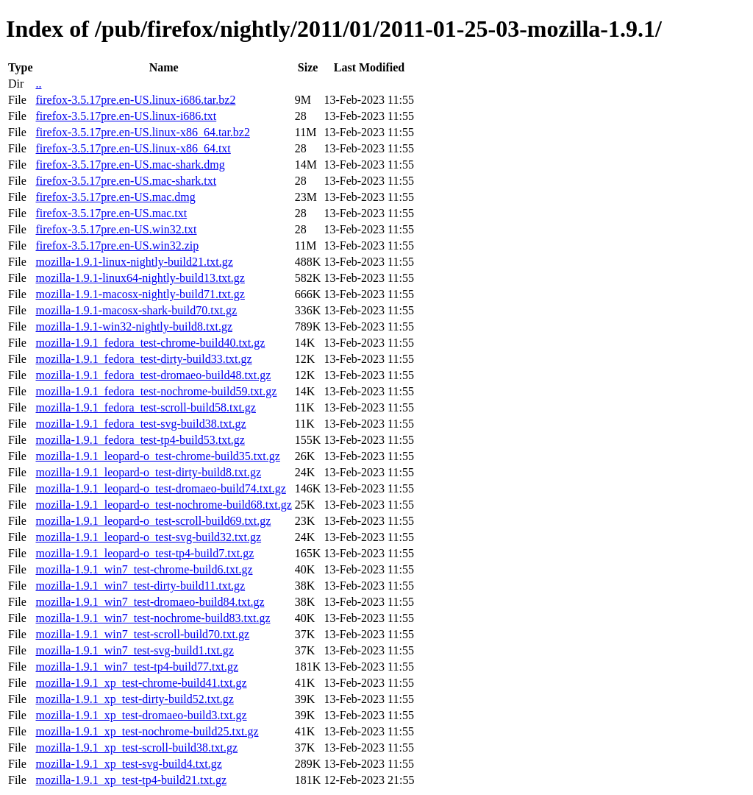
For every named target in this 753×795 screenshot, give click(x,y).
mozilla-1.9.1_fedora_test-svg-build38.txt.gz (140, 423)
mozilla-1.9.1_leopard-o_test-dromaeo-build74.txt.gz (160, 488)
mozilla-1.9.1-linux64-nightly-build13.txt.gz (139, 278)
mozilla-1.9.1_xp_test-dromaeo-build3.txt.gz (140, 715)
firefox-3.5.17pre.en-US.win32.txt (115, 229)
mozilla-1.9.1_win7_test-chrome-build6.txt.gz (143, 569)
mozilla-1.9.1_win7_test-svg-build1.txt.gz (134, 650)
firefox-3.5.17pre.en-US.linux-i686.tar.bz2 (135, 99)
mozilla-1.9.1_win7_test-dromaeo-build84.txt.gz (149, 602)
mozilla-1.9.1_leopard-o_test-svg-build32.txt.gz (148, 537)
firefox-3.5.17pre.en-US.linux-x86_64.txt (132, 148)
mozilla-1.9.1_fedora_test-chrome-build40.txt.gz (150, 342)
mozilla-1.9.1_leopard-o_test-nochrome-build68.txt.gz (163, 504)
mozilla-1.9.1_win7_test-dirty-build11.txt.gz (140, 585)
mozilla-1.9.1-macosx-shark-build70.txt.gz (136, 310)
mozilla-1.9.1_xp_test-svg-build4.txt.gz (128, 763)
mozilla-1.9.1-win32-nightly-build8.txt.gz (133, 326)
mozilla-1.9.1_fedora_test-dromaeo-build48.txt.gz (153, 375)
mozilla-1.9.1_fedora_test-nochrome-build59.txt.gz (155, 391)
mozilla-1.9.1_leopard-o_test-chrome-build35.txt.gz (157, 456)
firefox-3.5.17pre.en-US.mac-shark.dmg (129, 164)
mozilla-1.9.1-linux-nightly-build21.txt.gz (133, 261)
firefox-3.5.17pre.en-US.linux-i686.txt (125, 116)
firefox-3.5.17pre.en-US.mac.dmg (115, 197)
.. (38, 83)
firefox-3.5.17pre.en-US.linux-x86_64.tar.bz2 (142, 132)
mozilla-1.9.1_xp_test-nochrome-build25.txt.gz (146, 731)
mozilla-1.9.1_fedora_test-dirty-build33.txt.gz (143, 359)
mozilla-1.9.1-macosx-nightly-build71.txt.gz (139, 294)
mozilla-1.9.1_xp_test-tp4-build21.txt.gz (130, 780)
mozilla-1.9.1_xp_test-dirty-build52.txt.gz (134, 699)
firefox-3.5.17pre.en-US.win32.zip (117, 245)
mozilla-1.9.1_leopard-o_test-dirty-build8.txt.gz (148, 472)
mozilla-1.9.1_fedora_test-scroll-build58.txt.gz (145, 407)
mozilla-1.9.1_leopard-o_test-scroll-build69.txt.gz (153, 521)
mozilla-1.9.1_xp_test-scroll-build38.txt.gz (136, 747)
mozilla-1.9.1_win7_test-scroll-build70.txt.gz (142, 634)
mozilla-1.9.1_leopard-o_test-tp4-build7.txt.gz (144, 553)
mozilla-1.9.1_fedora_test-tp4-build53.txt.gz (139, 440)
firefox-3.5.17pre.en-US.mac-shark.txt (125, 180)
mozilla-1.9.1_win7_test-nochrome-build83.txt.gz (152, 618)
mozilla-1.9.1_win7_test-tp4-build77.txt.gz (136, 666)
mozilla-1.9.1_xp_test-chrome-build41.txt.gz (140, 682)
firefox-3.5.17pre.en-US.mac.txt (111, 213)
